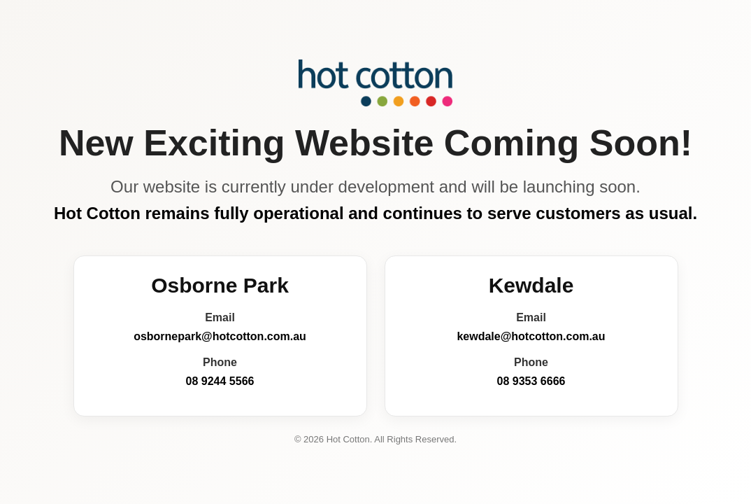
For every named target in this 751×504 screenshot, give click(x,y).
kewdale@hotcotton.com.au (531, 336)
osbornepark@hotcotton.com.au (220, 336)
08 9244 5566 (220, 381)
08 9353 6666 (531, 381)
